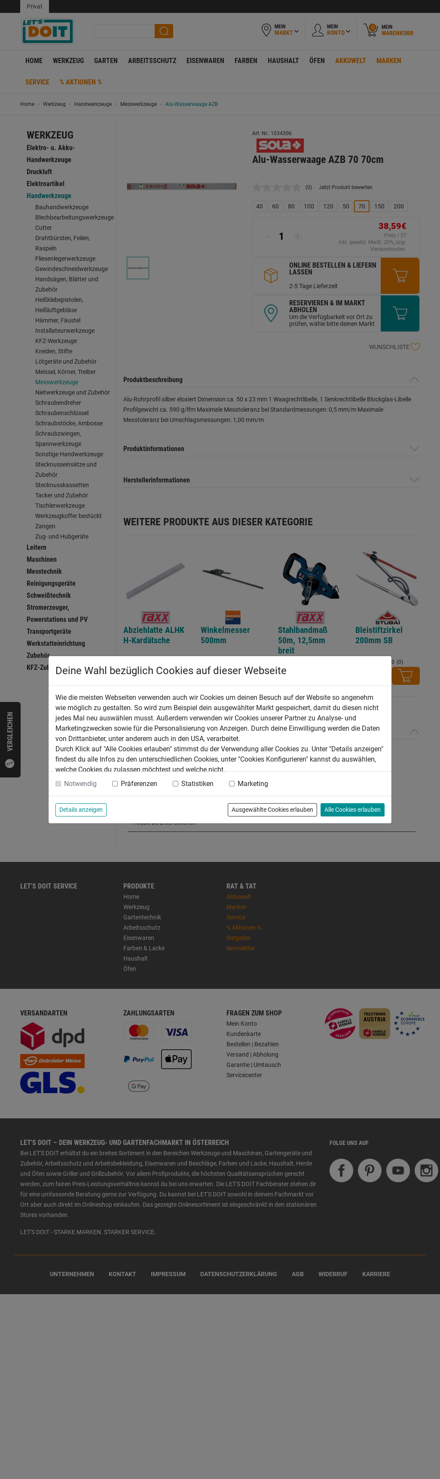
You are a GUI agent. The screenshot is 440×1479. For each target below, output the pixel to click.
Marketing (253, 784)
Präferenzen (139, 784)
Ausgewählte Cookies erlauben (272, 809)
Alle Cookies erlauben (352, 809)
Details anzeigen (81, 809)
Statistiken (197, 784)
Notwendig (80, 784)
